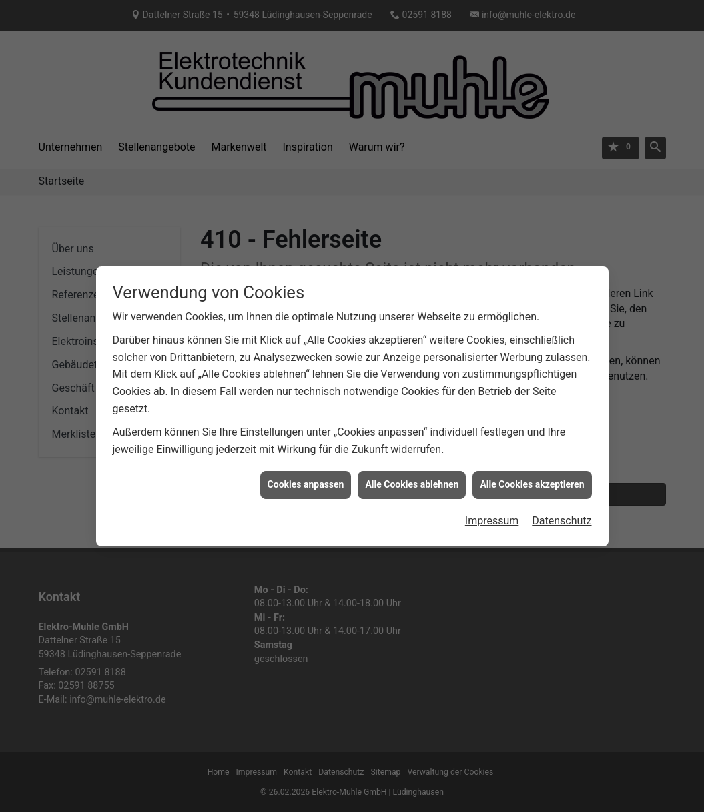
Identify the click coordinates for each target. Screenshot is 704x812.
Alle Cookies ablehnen (411, 472)
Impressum (492, 508)
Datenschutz (561, 508)
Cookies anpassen (306, 472)
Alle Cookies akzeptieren (532, 472)
